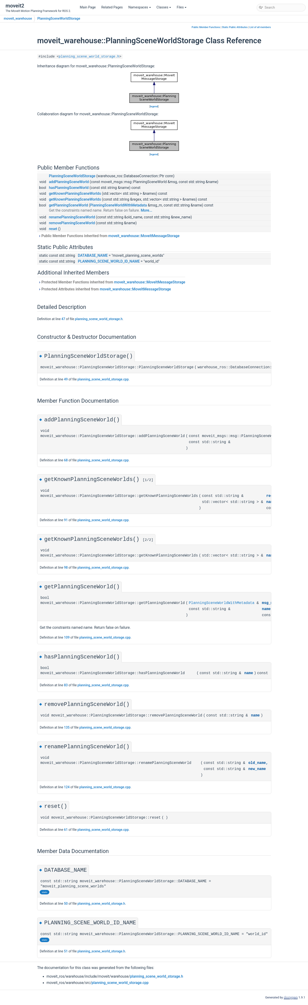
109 (67, 637)
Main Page (88, 7)
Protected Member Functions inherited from (111, 282)
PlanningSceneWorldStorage (58, 19)
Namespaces (139, 7)
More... (146, 210)
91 (66, 520)
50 (66, 903)
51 (66, 951)
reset (53, 229)
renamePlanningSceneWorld (72, 217)
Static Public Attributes (235, 27)
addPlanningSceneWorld (69, 182)
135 (67, 727)
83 (66, 685)
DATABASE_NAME (93, 255)
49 (66, 379)
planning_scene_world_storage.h (89, 56)
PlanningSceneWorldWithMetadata (118, 205)
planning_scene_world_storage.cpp (103, 379)
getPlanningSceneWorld (68, 205)
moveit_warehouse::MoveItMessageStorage (143, 236)
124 (67, 787)
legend (154, 106)
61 (66, 829)
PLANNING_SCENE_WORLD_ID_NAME (109, 261)
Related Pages (112, 7)
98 (66, 567)
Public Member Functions (206, 27)
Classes (164, 7)
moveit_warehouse (18, 19)
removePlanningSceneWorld (72, 223)
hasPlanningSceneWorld (69, 188)
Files (181, 7)
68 (66, 460)
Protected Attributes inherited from (104, 289)
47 (63, 319)
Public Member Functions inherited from (108, 236)
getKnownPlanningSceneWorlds (75, 194)
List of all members (260, 27)
